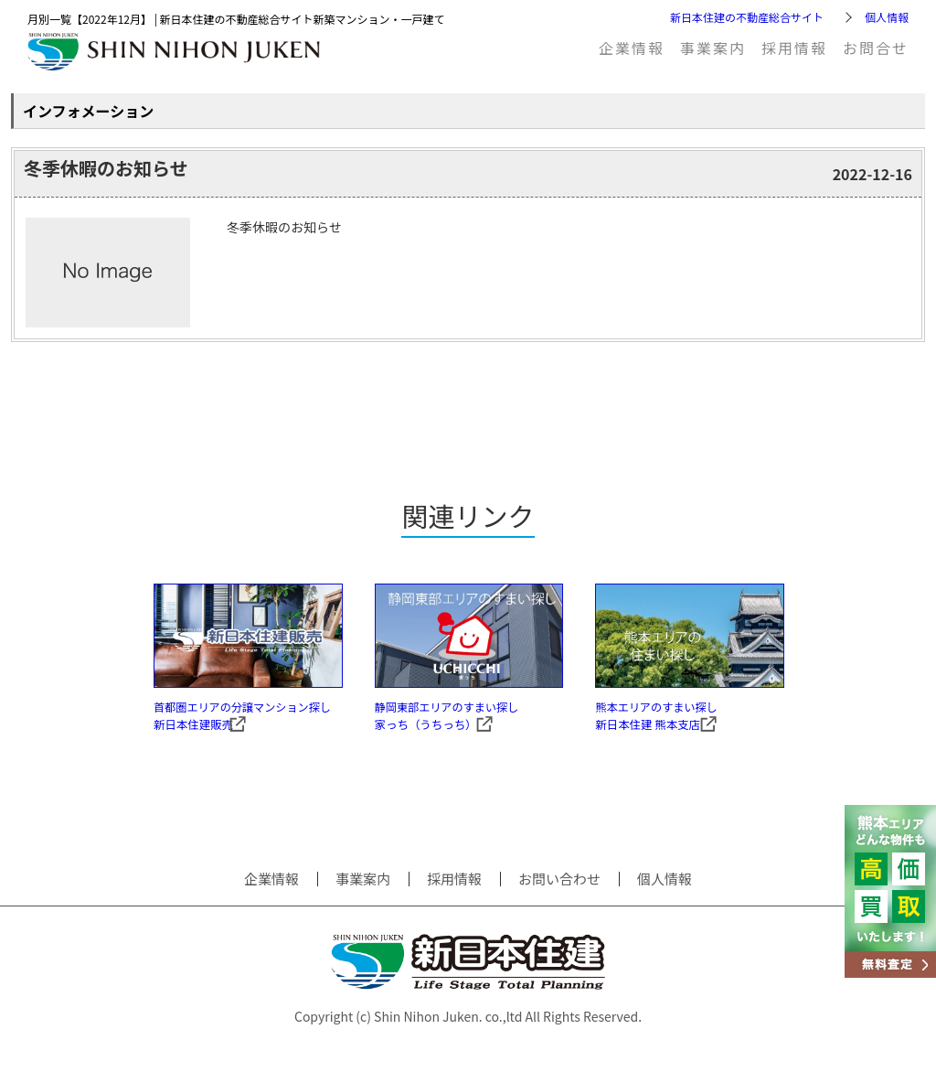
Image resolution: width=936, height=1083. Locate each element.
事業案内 (713, 48)
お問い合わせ (559, 901)
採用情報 (794, 48)
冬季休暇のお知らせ (106, 168)
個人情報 (887, 17)
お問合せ (876, 48)
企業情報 (632, 48)
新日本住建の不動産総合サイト (747, 17)
